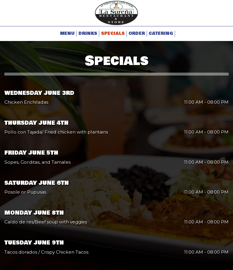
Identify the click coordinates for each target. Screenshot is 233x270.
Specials (113, 34)
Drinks (87, 34)
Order (137, 34)
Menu (67, 34)
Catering (161, 34)
